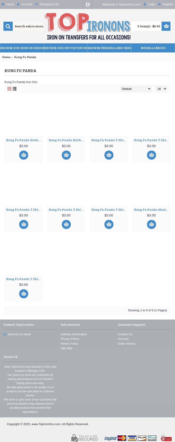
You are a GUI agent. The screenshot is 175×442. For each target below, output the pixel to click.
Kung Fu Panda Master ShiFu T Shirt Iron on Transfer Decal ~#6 (152, 209)
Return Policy (69, 343)
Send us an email (17, 334)
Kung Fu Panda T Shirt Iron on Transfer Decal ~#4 (67, 209)
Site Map (66, 348)
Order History (126, 343)
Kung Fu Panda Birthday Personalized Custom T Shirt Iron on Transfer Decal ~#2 (67, 140)
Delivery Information (74, 334)
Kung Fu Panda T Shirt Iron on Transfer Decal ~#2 (152, 140)
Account (123, 339)
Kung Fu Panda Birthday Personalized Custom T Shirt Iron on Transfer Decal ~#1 (24, 140)
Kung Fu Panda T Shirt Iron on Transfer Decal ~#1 (109, 140)
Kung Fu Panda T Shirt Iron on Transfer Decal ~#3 (24, 209)
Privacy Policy (70, 339)
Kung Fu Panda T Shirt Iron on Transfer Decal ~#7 (24, 279)
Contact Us (125, 334)
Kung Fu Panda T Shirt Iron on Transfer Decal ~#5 (109, 209)
